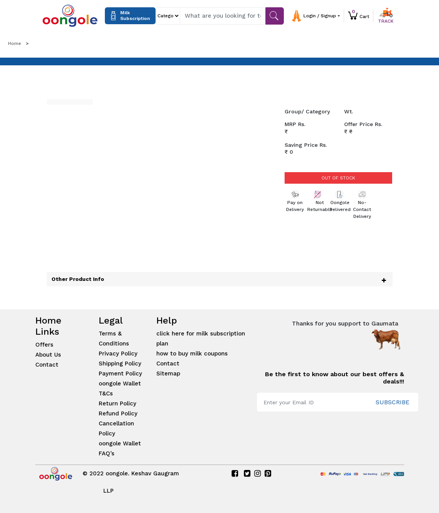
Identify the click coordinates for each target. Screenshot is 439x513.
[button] (323, 16)
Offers (44, 344)
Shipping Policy (120, 363)
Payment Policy (120, 373)
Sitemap (168, 373)
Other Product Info (77, 279)
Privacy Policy (118, 353)
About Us (48, 354)
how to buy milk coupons (192, 353)
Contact (46, 364)
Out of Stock (338, 178)
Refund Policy (118, 413)
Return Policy (117, 403)
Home (14, 43)
